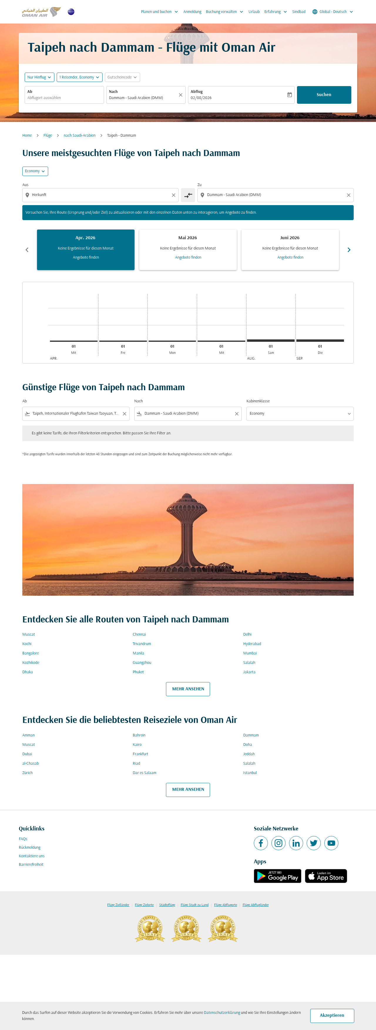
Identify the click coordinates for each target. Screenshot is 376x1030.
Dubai (27, 754)
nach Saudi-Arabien (79, 135)
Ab (29, 92)
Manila (138, 653)
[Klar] (181, 94)
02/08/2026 (201, 98)
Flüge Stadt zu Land (195, 905)
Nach (113, 92)
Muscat (28, 634)
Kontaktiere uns (32, 856)
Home (27, 135)
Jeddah (249, 754)
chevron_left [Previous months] (27, 249)
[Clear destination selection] (349, 195)
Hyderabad (252, 644)
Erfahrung (277, 11)
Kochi (26, 644)
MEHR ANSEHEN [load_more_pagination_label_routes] (188, 689)
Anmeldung (192, 12)
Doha (247, 745)
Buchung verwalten (226, 11)
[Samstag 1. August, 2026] (271, 340)
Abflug (196, 92)
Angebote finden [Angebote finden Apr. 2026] (86, 257)
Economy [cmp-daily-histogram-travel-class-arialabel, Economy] (32, 171)
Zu (199, 185)
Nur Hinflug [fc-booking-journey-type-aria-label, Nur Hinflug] (36, 77)
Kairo (137, 745)
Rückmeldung (29, 847)
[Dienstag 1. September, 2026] (320, 340)
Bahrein (139, 735)
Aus (25, 185)
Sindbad (299, 12)
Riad (136, 763)
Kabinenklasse (258, 401)
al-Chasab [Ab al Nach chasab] (30, 763)
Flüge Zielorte (144, 905)
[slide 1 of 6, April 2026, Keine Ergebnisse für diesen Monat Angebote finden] (86, 250)
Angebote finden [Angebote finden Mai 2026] (188, 257)
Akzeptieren (332, 1015)
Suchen (324, 95)
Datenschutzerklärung (222, 1013)
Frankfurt (140, 754)
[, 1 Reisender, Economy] (76, 77)
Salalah (249, 663)
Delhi (247, 634)
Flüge (47, 135)
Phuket (138, 672)
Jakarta (249, 672)
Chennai (139, 634)
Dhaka (27, 672)
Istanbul (250, 773)
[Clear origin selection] (174, 195)
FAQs (23, 839)
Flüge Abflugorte (225, 905)
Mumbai (250, 653)
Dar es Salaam (144, 773)
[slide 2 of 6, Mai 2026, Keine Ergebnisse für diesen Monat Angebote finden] (188, 250)
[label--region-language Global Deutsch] (333, 11)
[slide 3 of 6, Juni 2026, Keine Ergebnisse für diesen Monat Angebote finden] (290, 250)
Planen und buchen (161, 11)
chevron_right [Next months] (349, 249)
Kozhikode (30, 663)
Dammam (251, 735)
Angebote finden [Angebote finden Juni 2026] (290, 257)
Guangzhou (142, 663)
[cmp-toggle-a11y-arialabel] (188, 195)
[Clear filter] (124, 414)
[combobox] (64, 98)
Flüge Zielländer (118, 905)
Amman (28, 735)
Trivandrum (142, 644)
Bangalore (30, 653)
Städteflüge (167, 905)
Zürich (27, 773)
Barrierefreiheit (31, 864)
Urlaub (254, 12)
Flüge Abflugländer (256, 905)
